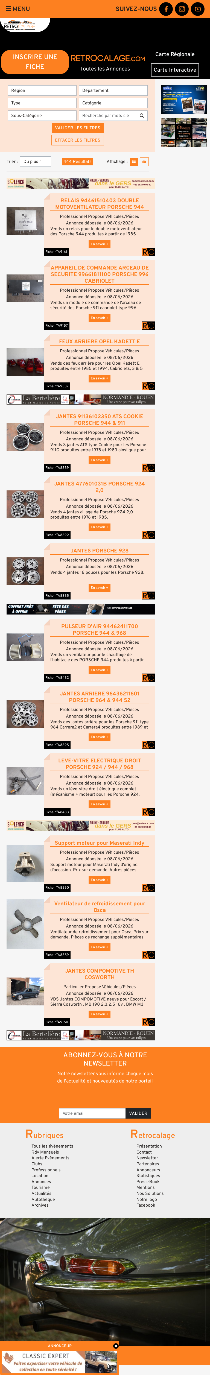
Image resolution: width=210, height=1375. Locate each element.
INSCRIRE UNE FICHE (35, 61)
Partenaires (147, 1164)
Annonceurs (148, 1170)
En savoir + (99, 244)
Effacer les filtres (77, 140)
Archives (40, 1205)
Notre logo (146, 1199)
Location (39, 1176)
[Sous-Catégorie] (42, 115)
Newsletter (147, 1158)
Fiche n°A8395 (57, 744)
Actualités (41, 1193)
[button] (25, 221)
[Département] (113, 90)
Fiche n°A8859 (57, 954)
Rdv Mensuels (45, 1152)
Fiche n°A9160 (56, 1022)
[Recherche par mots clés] (107, 115)
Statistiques (148, 1176)
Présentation (149, 1146)
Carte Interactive (175, 70)
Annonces (41, 1182)
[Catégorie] (113, 103)
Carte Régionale (175, 54)
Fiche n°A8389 (57, 467)
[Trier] (35, 161)
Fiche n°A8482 (57, 677)
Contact (144, 1152)
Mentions (145, 1187)
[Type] (42, 103)
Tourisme (40, 1187)
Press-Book (148, 1182)
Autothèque (43, 1199)
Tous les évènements (52, 1146)
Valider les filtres (77, 128)
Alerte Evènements (50, 1158)
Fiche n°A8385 (57, 595)
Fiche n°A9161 (56, 251)
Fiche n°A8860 (57, 887)
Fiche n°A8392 (57, 535)
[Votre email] (92, 1113)
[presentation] (105, 1095)
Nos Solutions (150, 1193)
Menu (18, 9)
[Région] (42, 90)
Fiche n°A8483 (57, 812)
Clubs (36, 1164)
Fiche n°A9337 (57, 386)
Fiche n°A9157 (56, 325)
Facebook (145, 1205)
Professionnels (46, 1170)
